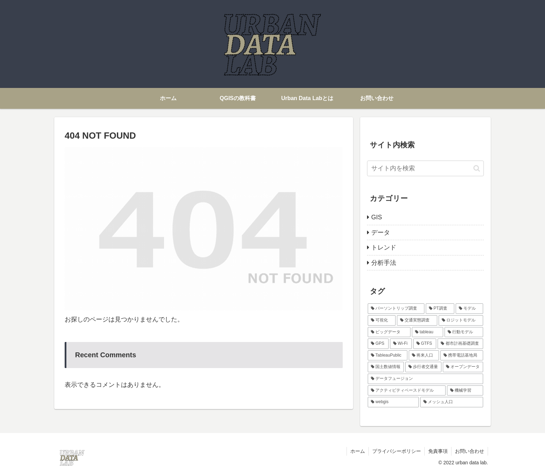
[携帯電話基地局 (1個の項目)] (461, 355)
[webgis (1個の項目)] (393, 402)
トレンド (383, 247)
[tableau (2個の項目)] (427, 332)
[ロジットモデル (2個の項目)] (461, 320)
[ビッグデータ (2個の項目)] (389, 332)
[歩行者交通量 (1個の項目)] (423, 367)
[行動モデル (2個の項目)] (464, 332)
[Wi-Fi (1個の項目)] (401, 344)
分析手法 (383, 262)
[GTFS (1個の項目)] (425, 344)
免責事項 (438, 451)
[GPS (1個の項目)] (378, 344)
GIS (376, 217)
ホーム (357, 451)
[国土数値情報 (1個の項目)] (386, 367)
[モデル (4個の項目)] (469, 308)
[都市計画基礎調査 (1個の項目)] (460, 344)
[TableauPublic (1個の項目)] (387, 355)
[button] (477, 168)
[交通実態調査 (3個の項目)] (417, 320)
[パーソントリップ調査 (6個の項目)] (396, 308)
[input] (425, 168)
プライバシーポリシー (396, 451)
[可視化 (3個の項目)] (382, 320)
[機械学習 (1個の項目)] (465, 390)
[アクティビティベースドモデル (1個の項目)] (407, 390)
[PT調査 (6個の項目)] (440, 308)
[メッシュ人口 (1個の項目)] (451, 402)
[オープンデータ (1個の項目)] (463, 367)
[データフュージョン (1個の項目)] (425, 379)
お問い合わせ (469, 451)
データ (380, 232)
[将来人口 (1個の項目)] (424, 355)
